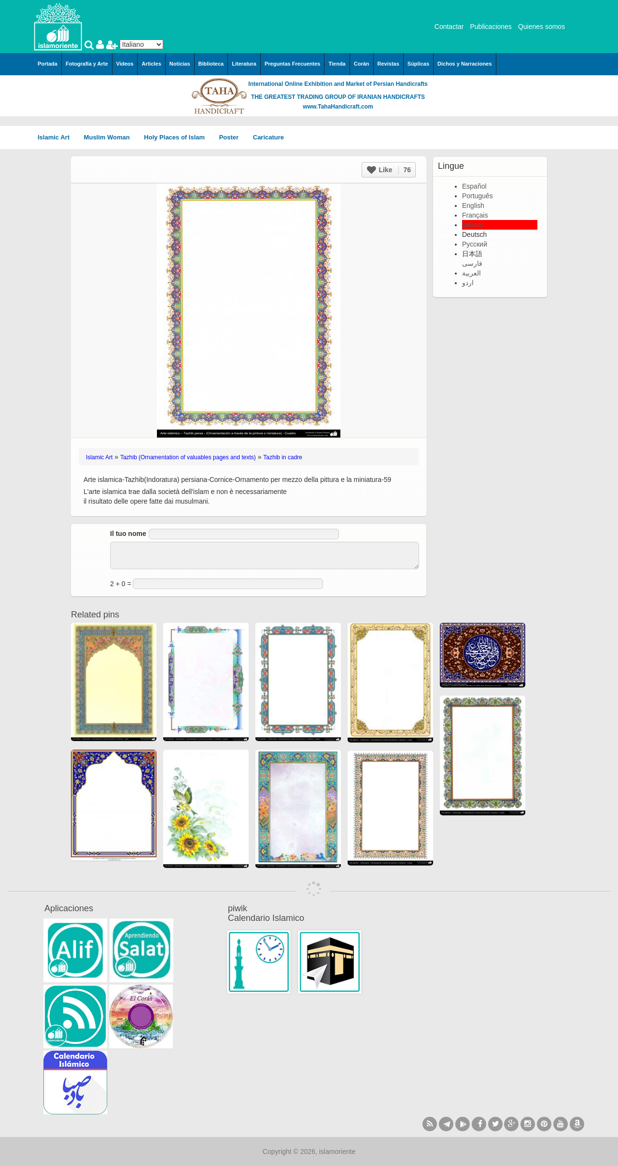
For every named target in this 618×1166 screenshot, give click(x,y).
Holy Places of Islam (177, 137)
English (473, 205)
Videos (125, 64)
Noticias (179, 64)
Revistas (388, 64)
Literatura (244, 64)
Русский (474, 244)
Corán (361, 64)
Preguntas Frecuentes (293, 64)
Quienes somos (541, 26)
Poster (232, 137)
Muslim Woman (110, 137)
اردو (468, 283)
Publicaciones (490, 26)
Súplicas (418, 64)
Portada (47, 64)
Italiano (473, 225)
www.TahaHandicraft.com (338, 106)
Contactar (449, 26)
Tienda (336, 64)
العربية (471, 273)
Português (477, 196)
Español (474, 186)
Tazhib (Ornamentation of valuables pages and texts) (188, 457)
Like (389, 170)
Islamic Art (57, 137)
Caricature (268, 137)
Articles (151, 64)
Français (475, 215)
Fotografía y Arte (87, 64)
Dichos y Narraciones (464, 64)
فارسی (472, 263)
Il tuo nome (128, 533)
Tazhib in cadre (282, 457)
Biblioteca (211, 64)
